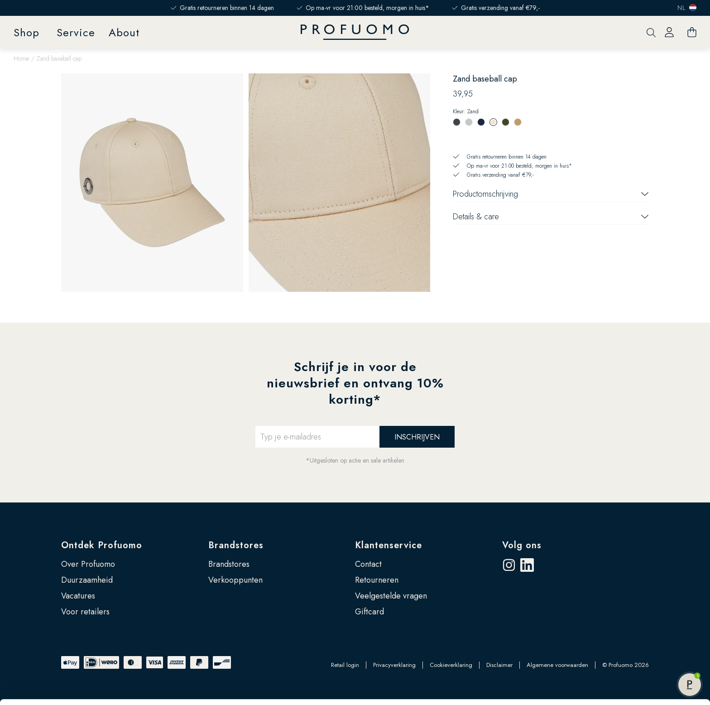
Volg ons (522, 545)
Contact (368, 564)
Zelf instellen (635, 642)
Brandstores (236, 545)
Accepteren (634, 612)
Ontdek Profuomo (101, 545)
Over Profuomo (88, 564)
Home (21, 58)
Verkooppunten (235, 580)
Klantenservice (388, 545)
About (124, 32)
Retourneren (376, 580)
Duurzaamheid (87, 580)
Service (76, 32)
